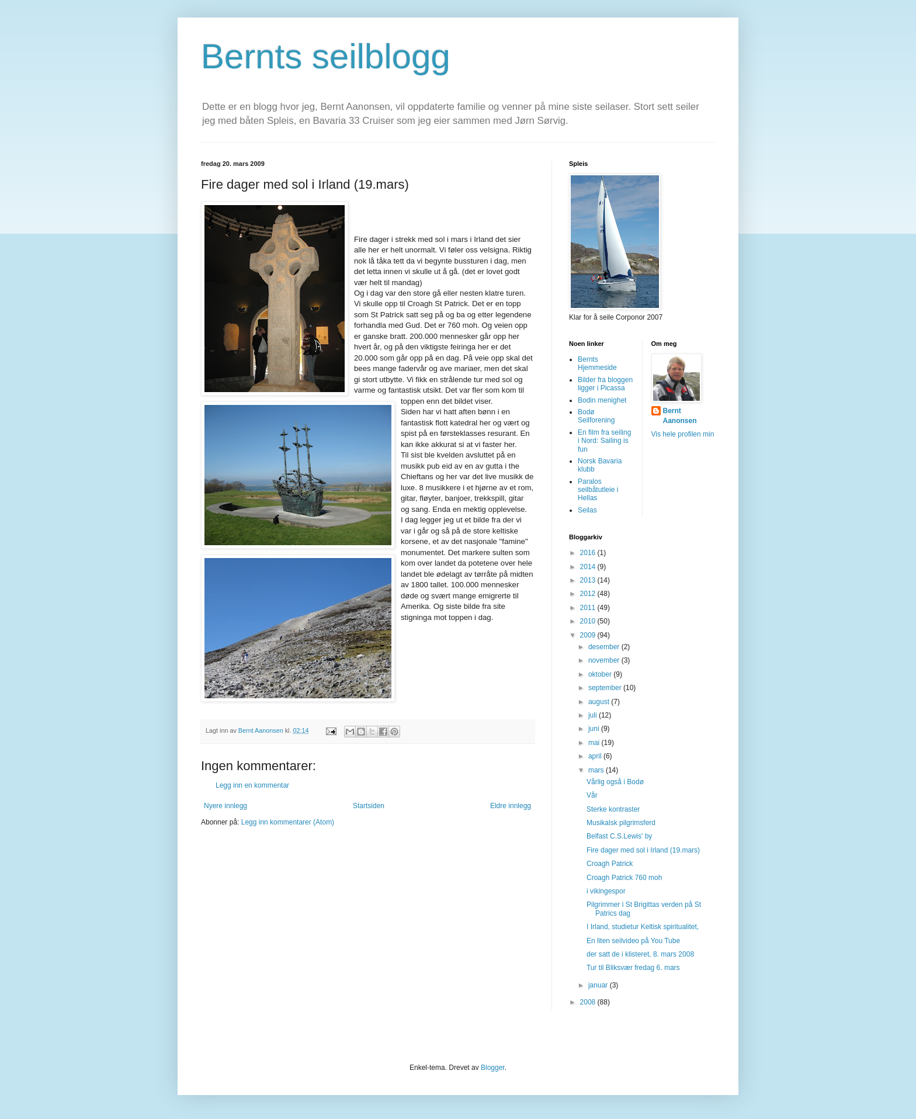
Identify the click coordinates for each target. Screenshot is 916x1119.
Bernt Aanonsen (680, 416)
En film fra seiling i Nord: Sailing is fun (604, 440)
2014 (589, 567)
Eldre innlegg (510, 806)
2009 (589, 635)
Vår (592, 795)
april (595, 756)
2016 (589, 553)
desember (605, 647)
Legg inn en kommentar (252, 785)
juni (594, 729)
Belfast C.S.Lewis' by (619, 836)
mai (595, 743)
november (605, 660)
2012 (589, 594)
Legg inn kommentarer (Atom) (287, 822)
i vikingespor (606, 891)
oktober (600, 674)
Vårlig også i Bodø (615, 782)
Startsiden (368, 806)
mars (597, 770)
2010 (589, 621)
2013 (589, 580)
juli (593, 715)
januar (599, 985)
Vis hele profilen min (682, 434)
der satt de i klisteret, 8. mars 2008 (640, 954)
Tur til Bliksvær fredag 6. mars (633, 968)
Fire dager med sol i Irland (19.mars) (643, 850)
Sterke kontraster (613, 809)
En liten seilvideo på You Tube (633, 941)
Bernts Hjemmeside (597, 363)
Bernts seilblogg (325, 56)
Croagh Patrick (610, 864)
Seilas (587, 510)
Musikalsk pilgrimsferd (621, 823)
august (599, 702)
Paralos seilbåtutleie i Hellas (598, 490)
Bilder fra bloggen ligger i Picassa (605, 384)
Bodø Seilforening (596, 416)
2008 (589, 1002)
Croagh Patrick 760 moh (624, 878)
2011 (589, 608)
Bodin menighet (602, 400)
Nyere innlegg (225, 806)
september (605, 688)
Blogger (493, 1067)
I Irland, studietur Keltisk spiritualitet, (643, 927)
